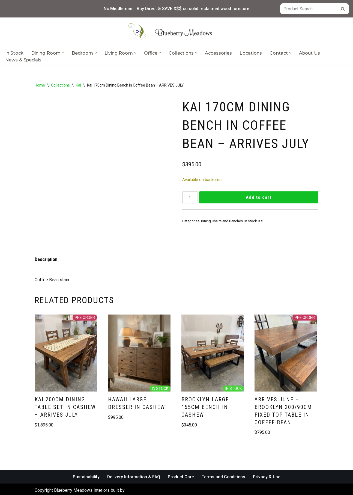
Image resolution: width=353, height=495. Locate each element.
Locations (251, 53)
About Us (309, 53)
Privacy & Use (268, 467)
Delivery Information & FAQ (133, 467)
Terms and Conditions (224, 467)
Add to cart (258, 197)
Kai (78, 85)
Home (40, 85)
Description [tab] (46, 250)
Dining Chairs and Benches (222, 221)
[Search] (308, 8)
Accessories (218, 53)
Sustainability (85, 467)
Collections (60, 85)
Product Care (181, 467)
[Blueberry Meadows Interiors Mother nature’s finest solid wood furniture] (176, 32)
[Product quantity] (190, 198)
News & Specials (23, 60)
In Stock (14, 53)
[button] (63, 53)
